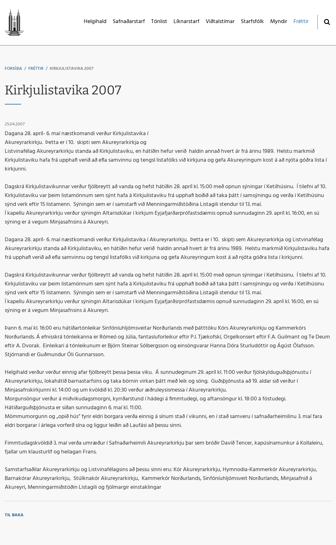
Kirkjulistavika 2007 (71, 68)
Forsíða (13, 68)
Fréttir (35, 68)
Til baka (14, 515)
